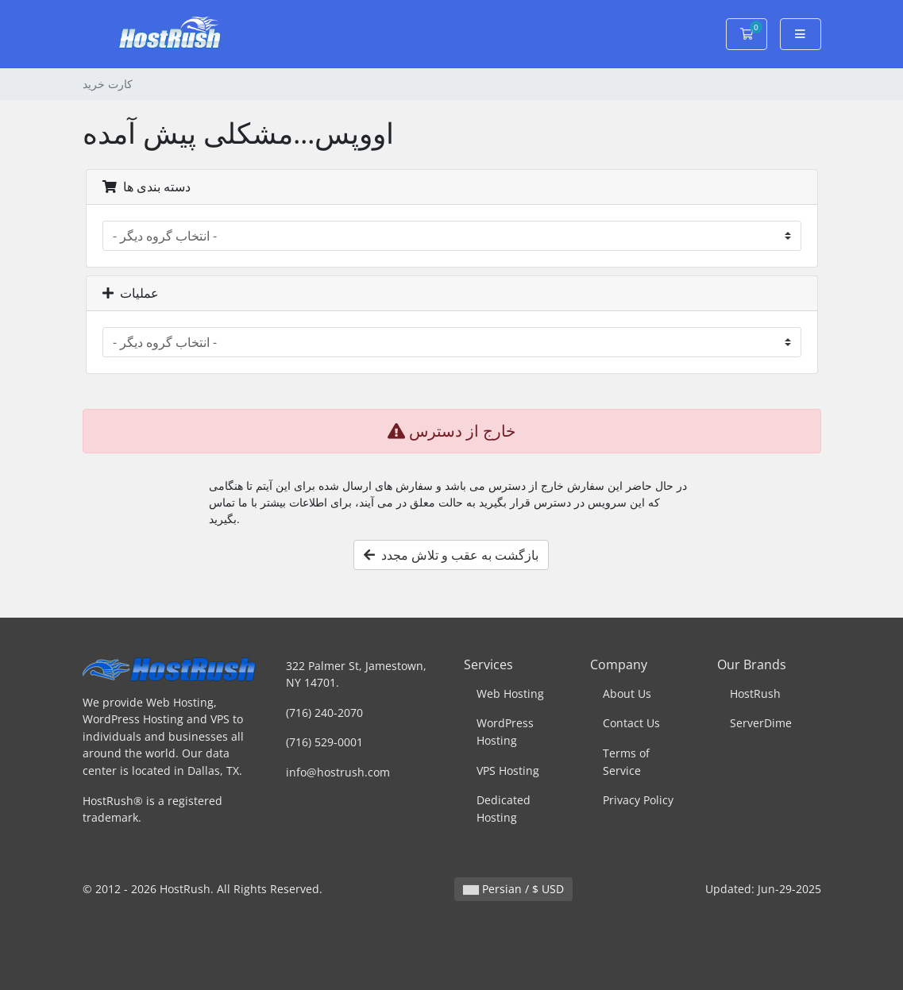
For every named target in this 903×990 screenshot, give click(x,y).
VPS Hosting (508, 770)
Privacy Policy (638, 799)
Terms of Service (626, 761)
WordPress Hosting (505, 731)
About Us (627, 693)
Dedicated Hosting (504, 808)
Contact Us (631, 722)
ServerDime (761, 722)
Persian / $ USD (513, 888)
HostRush (755, 693)
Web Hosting (510, 693)
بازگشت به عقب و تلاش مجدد (451, 555)
